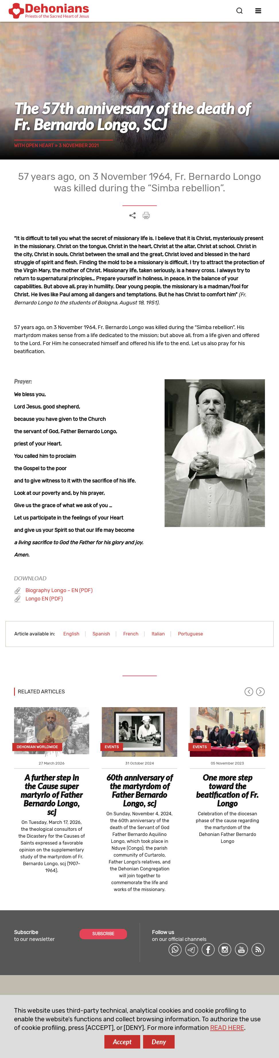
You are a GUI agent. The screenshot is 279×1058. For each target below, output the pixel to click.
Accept (122, 1042)
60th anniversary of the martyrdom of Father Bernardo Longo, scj (139, 790)
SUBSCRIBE (103, 933)
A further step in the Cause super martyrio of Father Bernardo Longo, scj (52, 795)
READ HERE (227, 1028)
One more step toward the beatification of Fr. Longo (227, 790)
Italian (158, 634)
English (71, 634)
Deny (159, 1042)
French (130, 634)
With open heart (34, 145)
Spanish (101, 634)
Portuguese (190, 634)
